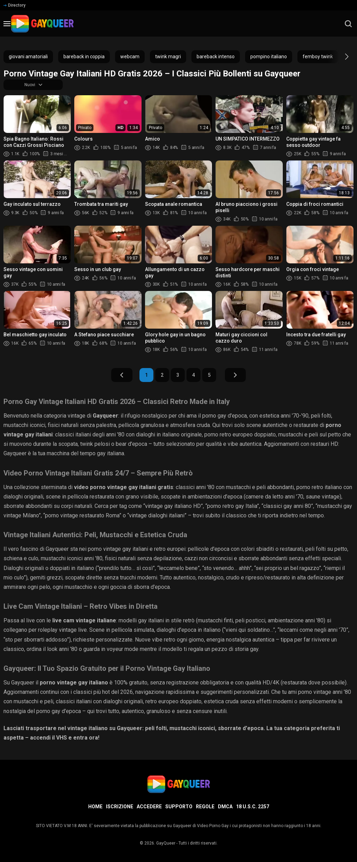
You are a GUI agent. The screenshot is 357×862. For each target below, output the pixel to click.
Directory (14, 5)
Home (95, 806)
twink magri (168, 56)
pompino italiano (268, 56)
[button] (340, 56)
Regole (205, 806)
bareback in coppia (84, 56)
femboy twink (318, 56)
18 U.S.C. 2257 (252, 806)
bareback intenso (216, 56)
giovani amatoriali (28, 56)
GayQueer (165, 843)
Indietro (110, 377)
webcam (129, 56)
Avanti (247, 377)
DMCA (225, 806)
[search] (348, 23)
